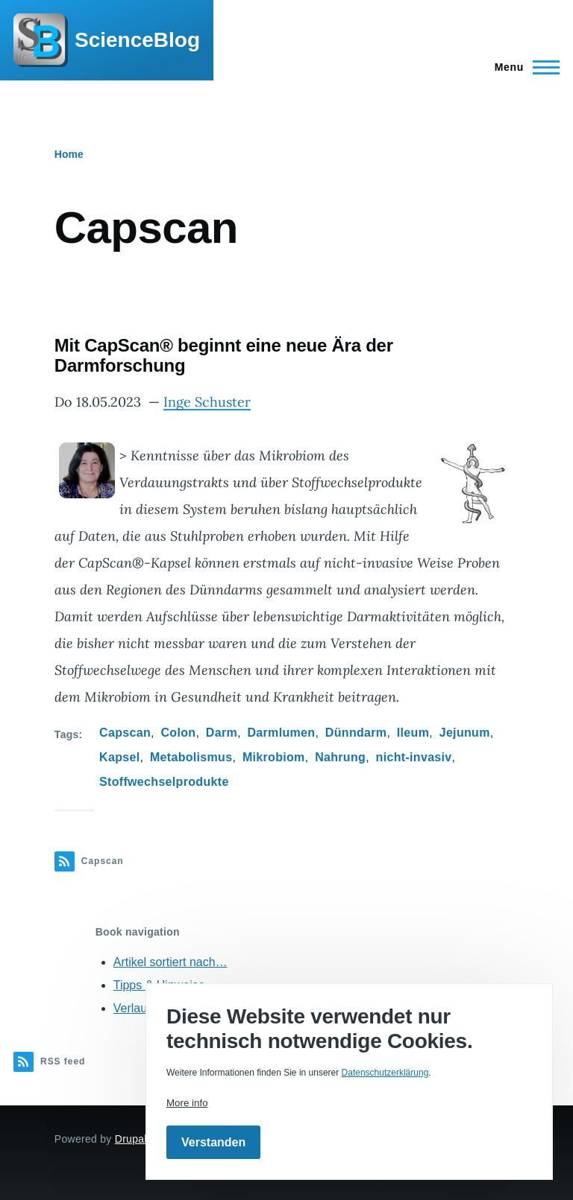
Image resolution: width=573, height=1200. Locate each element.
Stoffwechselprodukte (164, 781)
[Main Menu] (522, 67)
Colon (177, 732)
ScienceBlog (137, 39)
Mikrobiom (273, 757)
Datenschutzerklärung (385, 1072)
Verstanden (213, 1142)
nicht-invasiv (414, 757)
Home (69, 154)
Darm (221, 732)
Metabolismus (191, 757)
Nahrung (340, 757)
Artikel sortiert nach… (170, 962)
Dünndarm (356, 732)
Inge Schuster (207, 401)
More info (187, 1102)
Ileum (413, 732)
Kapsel (119, 757)
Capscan (125, 732)
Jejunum (464, 732)
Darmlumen (281, 732)
